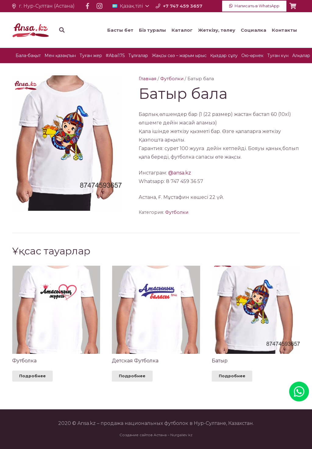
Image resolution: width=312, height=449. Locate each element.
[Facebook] (87, 6)
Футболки (171, 78)
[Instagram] (100, 6)
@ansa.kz (179, 173)
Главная (147, 78)
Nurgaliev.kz (181, 435)
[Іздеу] (99, 30)
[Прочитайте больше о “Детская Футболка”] (132, 376)
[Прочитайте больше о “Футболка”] (32, 376)
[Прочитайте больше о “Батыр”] (232, 376)
